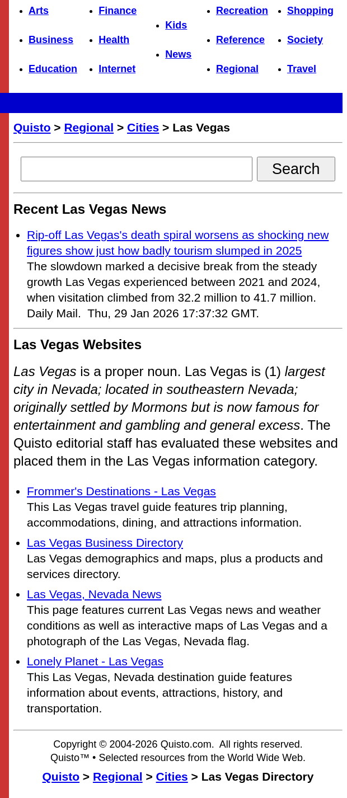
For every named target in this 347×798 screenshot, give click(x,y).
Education (53, 68)
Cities (143, 127)
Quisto (32, 127)
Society (305, 39)
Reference (240, 39)
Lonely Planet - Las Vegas (95, 661)
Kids (176, 25)
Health (114, 39)
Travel (301, 68)
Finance (118, 10)
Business (51, 39)
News (178, 54)
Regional (237, 68)
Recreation (242, 10)
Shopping (310, 10)
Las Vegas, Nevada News (94, 594)
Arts (39, 10)
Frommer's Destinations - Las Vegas (121, 491)
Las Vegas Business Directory (105, 542)
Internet (117, 68)
